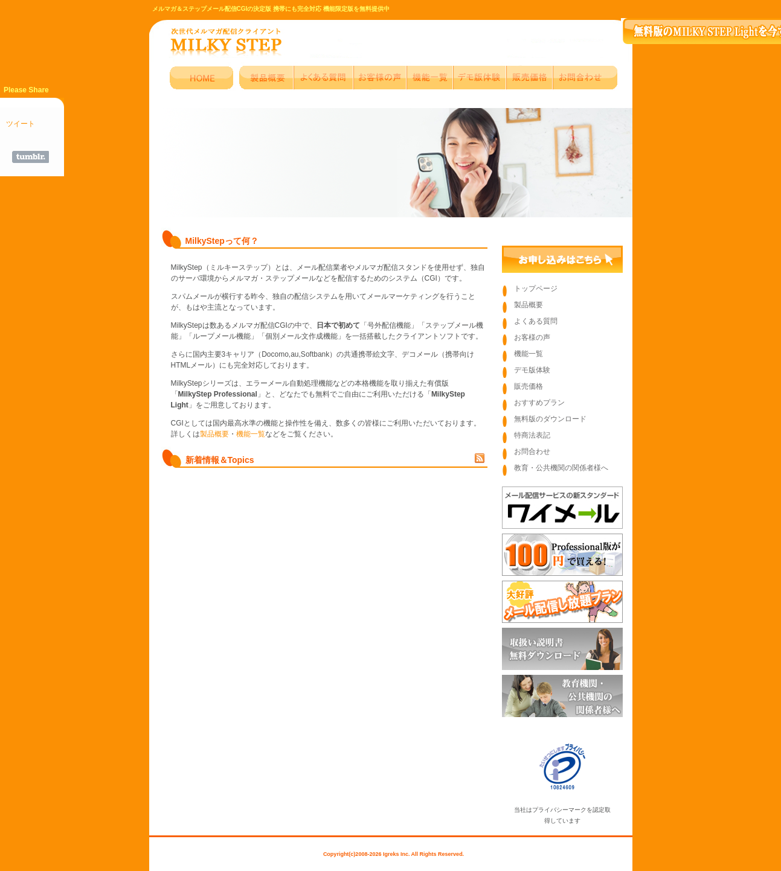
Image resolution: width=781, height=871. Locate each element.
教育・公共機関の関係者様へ (561, 468)
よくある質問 (536, 321)
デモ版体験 (532, 370)
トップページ (536, 288)
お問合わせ (532, 451)
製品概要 (214, 434)
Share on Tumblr (30, 157)
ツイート (20, 124)
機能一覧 (250, 434)
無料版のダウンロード (550, 419)
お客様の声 (532, 337)
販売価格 (528, 386)
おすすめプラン (539, 402)
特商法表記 (532, 435)
